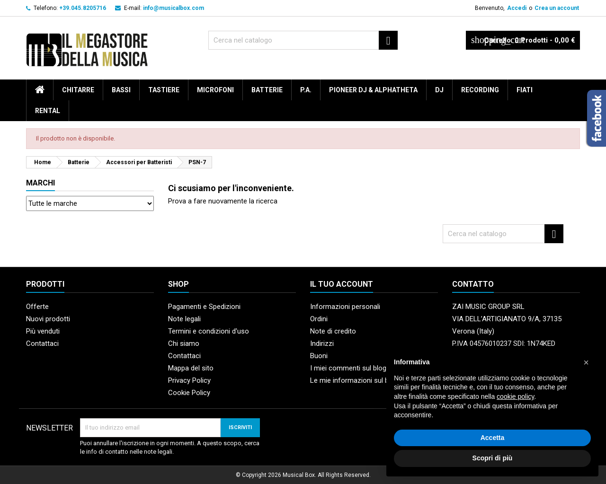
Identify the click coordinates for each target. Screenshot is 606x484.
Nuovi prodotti (48, 319)
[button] (586, 362)
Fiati (525, 90)
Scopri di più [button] (492, 458)
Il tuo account (341, 284)
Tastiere (163, 90)
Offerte (37, 306)
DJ (439, 90)
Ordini (319, 319)
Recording (480, 90)
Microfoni (215, 90)
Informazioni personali (345, 306)
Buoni (319, 356)
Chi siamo (183, 343)
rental (47, 110)
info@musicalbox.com (173, 8)
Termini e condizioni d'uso (208, 331)
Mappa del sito (191, 368)
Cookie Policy (189, 392)
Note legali (184, 319)
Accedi (516, 8)
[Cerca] (303, 40)
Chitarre (78, 90)
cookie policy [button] (515, 396)
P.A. (306, 90)
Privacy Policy (189, 380)
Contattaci (42, 343)
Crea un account (557, 8)
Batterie (267, 90)
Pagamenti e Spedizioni (204, 306)
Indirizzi (322, 343)
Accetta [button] (493, 437)
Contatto (473, 284)
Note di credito (333, 331)
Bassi (121, 90)
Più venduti (43, 331)
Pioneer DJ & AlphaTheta (373, 90)
